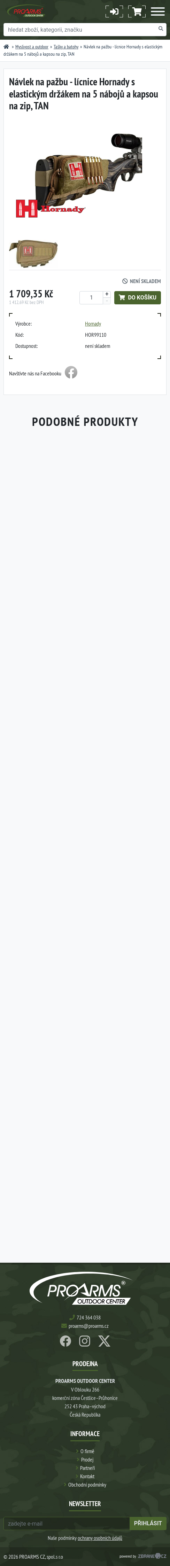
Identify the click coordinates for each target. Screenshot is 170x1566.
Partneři (87, 1467)
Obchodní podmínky (87, 1484)
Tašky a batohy (66, 47)
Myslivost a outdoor (31, 47)
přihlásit (148, 1523)
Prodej (87, 1459)
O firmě (87, 1451)
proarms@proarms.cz (89, 1325)
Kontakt (87, 1476)
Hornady (93, 323)
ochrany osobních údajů (100, 1537)
